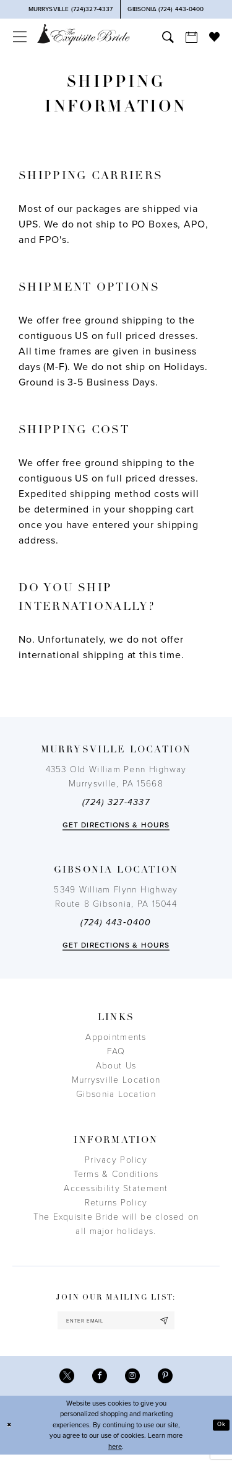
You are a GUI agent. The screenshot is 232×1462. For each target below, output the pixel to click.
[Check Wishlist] (214, 36)
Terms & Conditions (116, 1174)
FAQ (116, 1051)
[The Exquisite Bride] (83, 34)
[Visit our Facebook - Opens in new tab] (98, 1381)
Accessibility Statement (116, 1188)
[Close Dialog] (10, 1432)
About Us (116, 1065)
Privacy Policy (116, 1160)
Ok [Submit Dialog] (220, 1432)
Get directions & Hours (116, 825)
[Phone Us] (71, 9)
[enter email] (116, 1322)
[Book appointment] (191, 37)
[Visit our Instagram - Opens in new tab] (134, 1381)
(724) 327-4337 (116, 802)
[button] (19, 37)
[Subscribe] (175, 1322)
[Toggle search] (167, 37)
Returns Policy (116, 1202)
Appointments (115, 1037)
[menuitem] (19, 37)
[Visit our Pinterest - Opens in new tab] (170, 1381)
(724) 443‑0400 (115, 922)
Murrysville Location (116, 1080)
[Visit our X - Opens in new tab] (62, 1381)
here (115, 1454)
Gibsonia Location (116, 1094)
